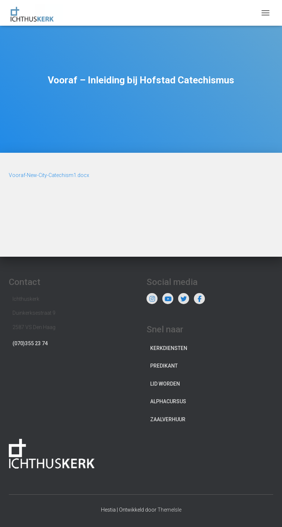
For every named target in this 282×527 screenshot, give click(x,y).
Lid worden (165, 384)
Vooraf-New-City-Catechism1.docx (49, 175)
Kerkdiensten (168, 348)
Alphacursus (168, 401)
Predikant (164, 366)
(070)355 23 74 (30, 343)
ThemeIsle (169, 510)
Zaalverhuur (167, 419)
